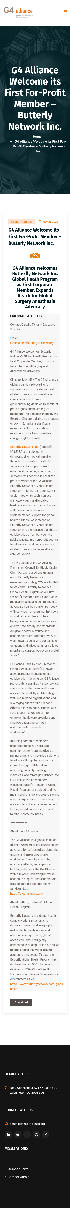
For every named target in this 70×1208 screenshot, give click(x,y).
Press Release (21, 222)
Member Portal (18, 1169)
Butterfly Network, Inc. (24, 447)
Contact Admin (18, 1177)
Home (38, 136)
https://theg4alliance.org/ (26, 893)
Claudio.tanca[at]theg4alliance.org (32, 343)
